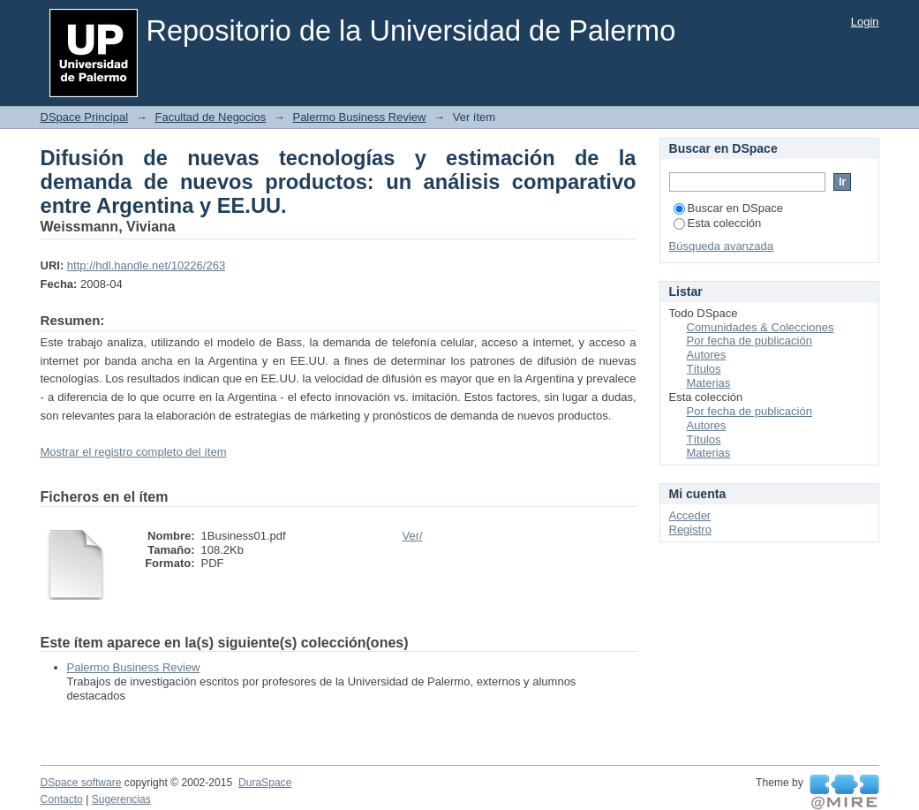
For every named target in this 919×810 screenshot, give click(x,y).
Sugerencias (121, 799)
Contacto (62, 799)
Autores (707, 354)
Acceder (690, 515)
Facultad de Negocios (210, 117)
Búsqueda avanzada (721, 246)
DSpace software (81, 782)
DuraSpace (264, 782)
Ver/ (413, 535)
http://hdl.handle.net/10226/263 (146, 265)
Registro (690, 529)
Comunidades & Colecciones (760, 327)
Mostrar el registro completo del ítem (134, 451)
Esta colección (718, 223)
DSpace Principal (85, 117)
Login (865, 21)
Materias (709, 383)
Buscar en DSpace (728, 208)
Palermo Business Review (359, 117)
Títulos (704, 368)
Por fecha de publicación (749, 340)
